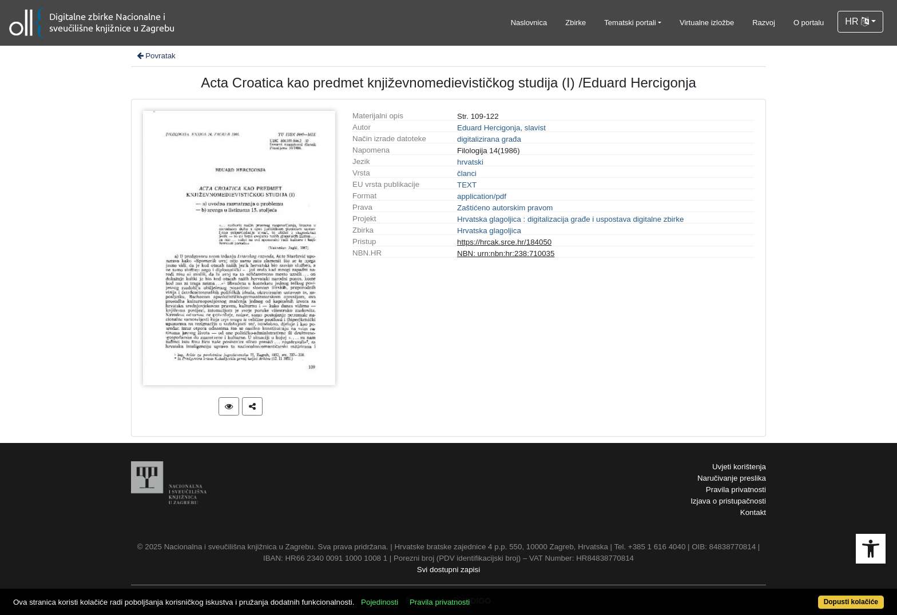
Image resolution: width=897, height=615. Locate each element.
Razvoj (763, 22)
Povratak (156, 55)
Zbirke (575, 22)
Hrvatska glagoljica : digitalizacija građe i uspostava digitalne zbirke (570, 219)
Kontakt (753, 512)
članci (467, 173)
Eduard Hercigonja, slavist (501, 127)
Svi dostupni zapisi (448, 569)
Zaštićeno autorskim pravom (505, 207)
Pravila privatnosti (736, 489)
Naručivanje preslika (731, 478)
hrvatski (470, 162)
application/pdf (481, 196)
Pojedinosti (379, 602)
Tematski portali (630, 22)
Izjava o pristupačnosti (728, 501)
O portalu (808, 22)
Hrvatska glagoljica (489, 230)
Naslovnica (529, 22)
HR (857, 21)
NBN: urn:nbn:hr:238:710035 (505, 253)
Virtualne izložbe (707, 22)
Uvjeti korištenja (739, 466)
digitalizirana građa (489, 139)
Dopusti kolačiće (851, 602)
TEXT (467, 185)
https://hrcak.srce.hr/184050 (504, 242)
